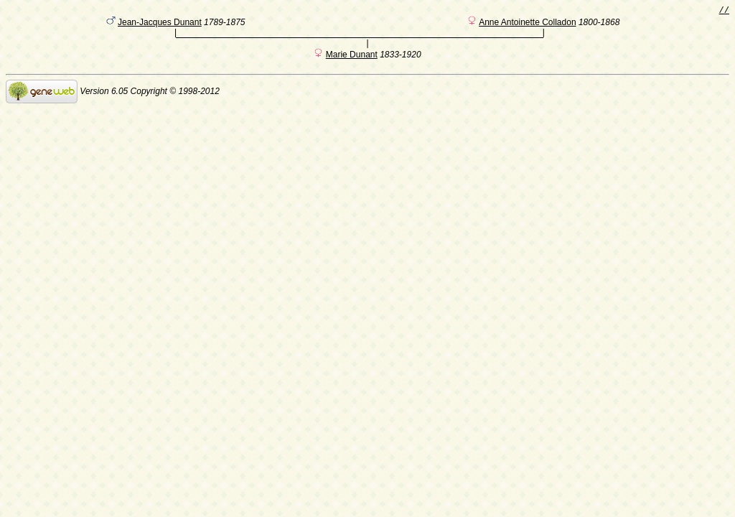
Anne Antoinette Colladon (527, 25)
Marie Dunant (352, 60)
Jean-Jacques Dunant (160, 25)
